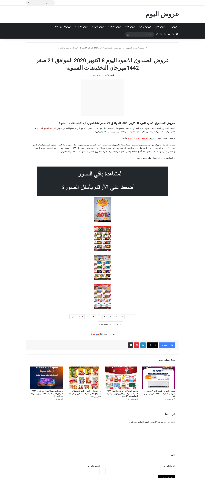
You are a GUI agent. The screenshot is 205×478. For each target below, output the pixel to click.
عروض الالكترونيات (64, 26)
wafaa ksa (108, 75)
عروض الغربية (98, 26)
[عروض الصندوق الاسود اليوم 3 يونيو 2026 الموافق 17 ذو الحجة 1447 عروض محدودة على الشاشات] (46, 378)
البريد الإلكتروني (169, 466)
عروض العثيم (160, 26)
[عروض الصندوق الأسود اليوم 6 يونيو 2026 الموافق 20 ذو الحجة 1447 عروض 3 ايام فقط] (158, 378)
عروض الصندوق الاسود (95, 54)
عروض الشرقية (115, 26)
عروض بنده (173, 26)
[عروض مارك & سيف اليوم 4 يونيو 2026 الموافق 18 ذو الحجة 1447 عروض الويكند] (84, 378)
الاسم (173, 455)
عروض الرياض (145, 26)
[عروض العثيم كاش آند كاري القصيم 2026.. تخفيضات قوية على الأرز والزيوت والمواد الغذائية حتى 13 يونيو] (121, 378)
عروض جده (130, 26)
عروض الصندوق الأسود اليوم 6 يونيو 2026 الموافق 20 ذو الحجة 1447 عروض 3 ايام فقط (159, 393)
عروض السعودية (132, 48)
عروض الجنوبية (82, 26)
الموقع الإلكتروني (93, 466)
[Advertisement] (102, 97)
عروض (140, 158)
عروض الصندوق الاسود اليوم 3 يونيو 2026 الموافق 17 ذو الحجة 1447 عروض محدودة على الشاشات (47, 393)
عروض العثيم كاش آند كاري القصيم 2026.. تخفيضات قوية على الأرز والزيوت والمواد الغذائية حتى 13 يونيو (122, 393)
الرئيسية (143, 48)
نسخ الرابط (89, 324)
